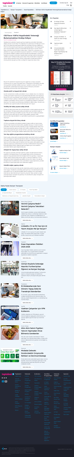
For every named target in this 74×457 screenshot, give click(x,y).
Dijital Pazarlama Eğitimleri (47, 388)
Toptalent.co (4, 9)
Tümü (68, 94)
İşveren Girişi (67, 376)
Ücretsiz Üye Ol (64, 2)
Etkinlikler (37, 3)
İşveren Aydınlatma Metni (18, 386)
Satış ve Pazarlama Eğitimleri (47, 433)
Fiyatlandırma (67, 411)
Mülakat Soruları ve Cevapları (27, 407)
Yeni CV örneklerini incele (10, 40)
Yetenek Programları (28, 3)
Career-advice (12, 189)
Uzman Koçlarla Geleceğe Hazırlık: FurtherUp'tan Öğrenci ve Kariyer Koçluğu (33, 266)
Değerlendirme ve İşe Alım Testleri (67, 389)
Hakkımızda (18, 376)
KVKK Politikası (18, 399)
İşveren (53, 2)
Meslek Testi (57, 414)
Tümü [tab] (3, 189)
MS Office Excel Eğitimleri (46, 418)
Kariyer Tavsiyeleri (16, 9)
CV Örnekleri (28, 402)
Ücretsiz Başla (54, 172)
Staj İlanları (37, 383)
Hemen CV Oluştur (61, 89)
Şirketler (27, 394)
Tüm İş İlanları (37, 376)
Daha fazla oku (27, 220)
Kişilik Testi (56, 390)
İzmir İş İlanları (37, 401)
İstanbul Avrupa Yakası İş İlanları (37, 387)
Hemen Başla (64, 152)
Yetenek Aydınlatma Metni (18, 380)
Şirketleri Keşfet (26, 196)
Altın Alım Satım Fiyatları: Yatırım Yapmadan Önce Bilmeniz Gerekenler (32, 331)
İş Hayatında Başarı (7, 192)
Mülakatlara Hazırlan (21, 192)
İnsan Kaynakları (28, 9)
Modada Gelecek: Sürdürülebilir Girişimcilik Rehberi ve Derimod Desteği (33, 353)
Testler (5, 6)
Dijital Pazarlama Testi (56, 407)
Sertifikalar (44, 3)
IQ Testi (56, 412)
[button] (55, 86)
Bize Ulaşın (66, 414)
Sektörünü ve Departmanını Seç (10, 196)
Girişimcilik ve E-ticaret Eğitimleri (47, 398)
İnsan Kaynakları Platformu (66, 394)
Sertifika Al (63, 127)
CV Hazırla (22, 189)
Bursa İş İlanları (38, 404)
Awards (10, 6)
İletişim (17, 410)
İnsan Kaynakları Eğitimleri (46, 408)
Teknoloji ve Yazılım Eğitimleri (47, 438)
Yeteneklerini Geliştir (39, 196)
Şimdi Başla (54, 141)
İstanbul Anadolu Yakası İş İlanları (38, 393)
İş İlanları (18, 3)
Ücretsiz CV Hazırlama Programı (28, 398)
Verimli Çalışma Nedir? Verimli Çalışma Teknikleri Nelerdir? (32, 206)
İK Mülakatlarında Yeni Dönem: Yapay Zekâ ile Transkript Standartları (31, 289)
